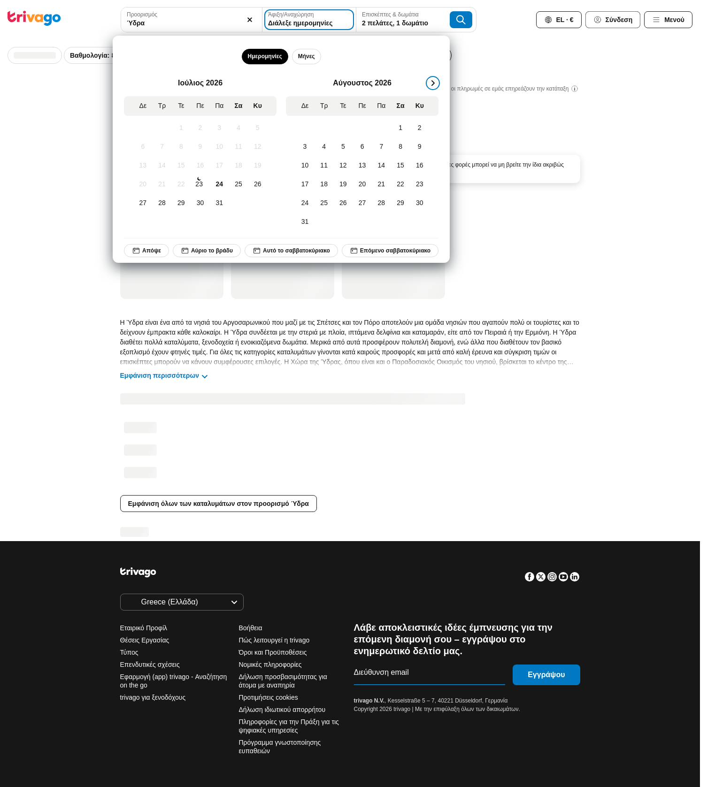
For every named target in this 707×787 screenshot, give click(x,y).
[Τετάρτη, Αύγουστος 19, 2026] (343, 184)
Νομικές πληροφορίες (270, 664)
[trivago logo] (34, 20)
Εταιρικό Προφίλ (144, 628)
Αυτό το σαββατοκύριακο (291, 250)
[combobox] (191, 20)
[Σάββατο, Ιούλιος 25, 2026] (238, 184)
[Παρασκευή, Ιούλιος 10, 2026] (219, 146)
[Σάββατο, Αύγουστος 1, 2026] (400, 128)
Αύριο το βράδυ (207, 250)
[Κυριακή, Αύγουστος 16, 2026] (419, 165)
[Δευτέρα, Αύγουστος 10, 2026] (305, 165)
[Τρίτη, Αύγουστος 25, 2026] (324, 203)
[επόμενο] (432, 83)
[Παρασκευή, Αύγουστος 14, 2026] (381, 165)
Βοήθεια (250, 628)
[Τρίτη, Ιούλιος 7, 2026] (161, 146)
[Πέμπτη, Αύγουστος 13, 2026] (362, 165)
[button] (191, 19)
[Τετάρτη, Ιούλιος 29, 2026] (181, 203)
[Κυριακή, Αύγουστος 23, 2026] (419, 184)
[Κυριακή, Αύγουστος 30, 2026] (419, 203)
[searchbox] (191, 23)
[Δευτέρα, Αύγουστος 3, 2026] (305, 146)
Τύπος (129, 652)
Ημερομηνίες (264, 56)
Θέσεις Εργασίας (144, 640)
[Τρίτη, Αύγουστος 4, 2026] (324, 146)
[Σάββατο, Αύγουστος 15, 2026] (400, 165)
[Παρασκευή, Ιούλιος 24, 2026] (219, 184)
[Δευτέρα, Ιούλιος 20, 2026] (143, 184)
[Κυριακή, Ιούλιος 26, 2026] (257, 184)
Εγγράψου (546, 675)
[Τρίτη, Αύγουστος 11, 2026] (324, 165)
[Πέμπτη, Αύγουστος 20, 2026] (362, 184)
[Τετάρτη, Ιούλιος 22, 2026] (181, 184)
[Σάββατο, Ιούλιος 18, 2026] (238, 165)
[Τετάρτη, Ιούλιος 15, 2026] (181, 165)
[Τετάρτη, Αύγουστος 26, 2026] (343, 203)
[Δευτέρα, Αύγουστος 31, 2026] (305, 222)
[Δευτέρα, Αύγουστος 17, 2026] (305, 184)
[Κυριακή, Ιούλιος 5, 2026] (257, 128)
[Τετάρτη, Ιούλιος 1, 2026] (181, 128)
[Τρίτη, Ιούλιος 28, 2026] (161, 203)
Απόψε (146, 250)
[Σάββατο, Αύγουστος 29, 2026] (400, 203)
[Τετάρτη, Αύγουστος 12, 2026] (343, 165)
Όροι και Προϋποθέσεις (273, 652)
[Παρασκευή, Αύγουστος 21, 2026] (381, 184)
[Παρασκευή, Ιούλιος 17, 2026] (219, 165)
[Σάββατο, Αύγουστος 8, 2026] (400, 146)
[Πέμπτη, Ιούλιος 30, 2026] (200, 203)
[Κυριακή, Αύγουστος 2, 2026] (419, 128)
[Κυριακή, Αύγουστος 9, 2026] (419, 146)
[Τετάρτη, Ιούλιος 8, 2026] (181, 146)
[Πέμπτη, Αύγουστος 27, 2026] (362, 203)
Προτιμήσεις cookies (269, 697)
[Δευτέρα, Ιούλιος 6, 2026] (143, 146)
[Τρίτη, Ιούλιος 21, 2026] (161, 184)
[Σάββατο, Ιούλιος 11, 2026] (238, 146)
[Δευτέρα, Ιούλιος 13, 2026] (143, 165)
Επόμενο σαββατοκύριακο (390, 250)
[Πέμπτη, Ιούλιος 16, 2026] (200, 165)
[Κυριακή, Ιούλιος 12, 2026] (257, 146)
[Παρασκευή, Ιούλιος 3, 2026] (219, 128)
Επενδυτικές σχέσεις (150, 664)
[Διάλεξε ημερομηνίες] (309, 20)
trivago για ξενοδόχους (153, 697)
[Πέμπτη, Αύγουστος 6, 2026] (362, 146)
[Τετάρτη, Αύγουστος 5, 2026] (343, 146)
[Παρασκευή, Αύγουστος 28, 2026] (381, 203)
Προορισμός (142, 14)
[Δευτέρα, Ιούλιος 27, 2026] (143, 203)
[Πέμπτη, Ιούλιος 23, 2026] (199, 184)
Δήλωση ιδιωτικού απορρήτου (282, 709)
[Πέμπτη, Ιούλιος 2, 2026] (200, 128)
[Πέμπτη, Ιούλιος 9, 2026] (200, 146)
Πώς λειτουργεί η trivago (274, 640)
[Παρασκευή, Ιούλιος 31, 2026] (219, 203)
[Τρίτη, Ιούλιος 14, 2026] (161, 165)
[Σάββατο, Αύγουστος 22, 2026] (400, 184)
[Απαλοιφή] (249, 19)
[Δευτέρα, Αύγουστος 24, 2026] (305, 203)
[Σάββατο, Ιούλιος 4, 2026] (238, 128)
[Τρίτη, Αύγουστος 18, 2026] (324, 184)
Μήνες (306, 56)
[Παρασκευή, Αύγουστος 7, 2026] (381, 146)
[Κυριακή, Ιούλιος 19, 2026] (257, 165)
